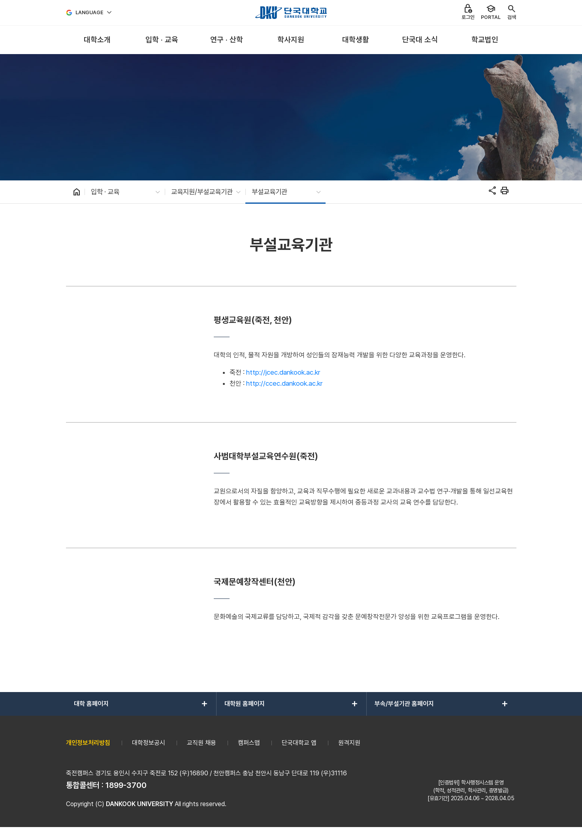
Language (89, 12)
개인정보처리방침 (88, 743)
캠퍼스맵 (249, 743)
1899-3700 (126, 785)
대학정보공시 (148, 743)
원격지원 (349, 743)
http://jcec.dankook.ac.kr (283, 372)
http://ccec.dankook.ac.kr (284, 383)
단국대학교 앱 (299, 743)
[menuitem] (97, 40)
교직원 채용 (201, 743)
